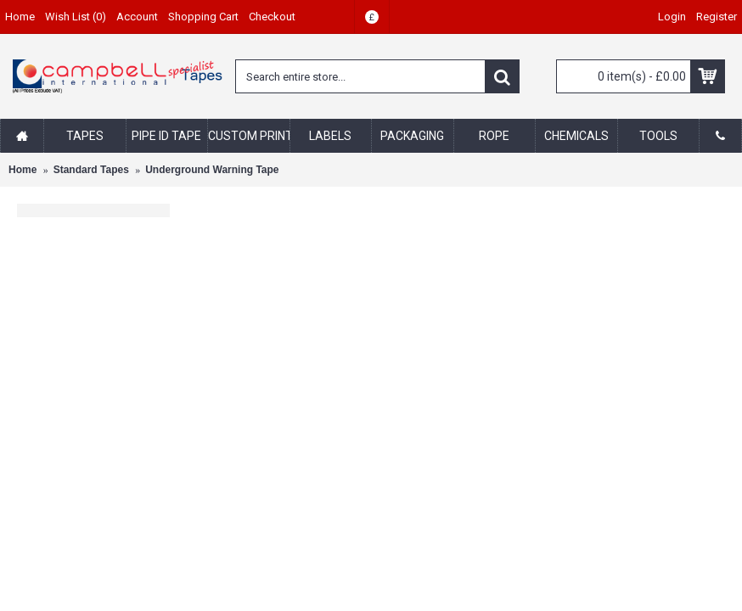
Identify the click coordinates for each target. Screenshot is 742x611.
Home (22, 170)
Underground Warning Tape (211, 170)
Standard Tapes (91, 170)
